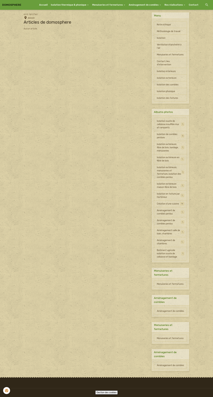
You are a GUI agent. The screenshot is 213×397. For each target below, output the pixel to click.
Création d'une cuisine (170, 203)
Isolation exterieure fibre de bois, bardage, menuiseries (170, 147)
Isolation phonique (166, 91)
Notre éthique (164, 24)
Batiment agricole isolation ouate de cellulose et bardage (170, 253)
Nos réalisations (173, 5)
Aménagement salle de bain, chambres (170, 232)
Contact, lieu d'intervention (164, 63)
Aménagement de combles (144, 5)
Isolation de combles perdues (170, 136)
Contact (193, 5)
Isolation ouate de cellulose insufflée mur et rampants (170, 124)
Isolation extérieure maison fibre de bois (170, 185)
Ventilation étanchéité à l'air (169, 46)
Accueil (43, 5)
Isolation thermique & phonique (69, 5)
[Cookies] (6, 390)
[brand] (11, 5)
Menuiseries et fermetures (107, 5)
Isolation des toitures (167, 98)
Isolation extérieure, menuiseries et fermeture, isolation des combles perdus (171, 172)
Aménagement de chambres (170, 242)
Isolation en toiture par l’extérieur (170, 195)
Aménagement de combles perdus (170, 212)
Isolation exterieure (166, 78)
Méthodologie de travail (168, 31)
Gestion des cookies (107, 392)
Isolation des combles (167, 84)
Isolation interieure (166, 71)
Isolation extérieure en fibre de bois (170, 159)
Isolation (161, 38)
